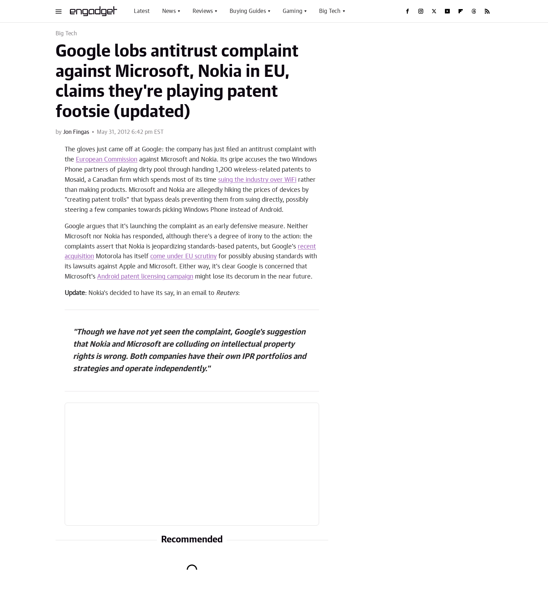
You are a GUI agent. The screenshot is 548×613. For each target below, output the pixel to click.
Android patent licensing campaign (145, 277)
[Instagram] (421, 11)
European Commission (106, 160)
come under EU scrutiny (183, 256)
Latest (142, 11)
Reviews (203, 11)
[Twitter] (434, 11)
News (169, 11)
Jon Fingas (76, 132)
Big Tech (330, 11)
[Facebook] (407, 11)
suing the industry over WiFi (257, 180)
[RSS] (487, 11)
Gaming (292, 11)
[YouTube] (447, 11)
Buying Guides (248, 11)
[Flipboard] (460, 11)
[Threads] (474, 11)
